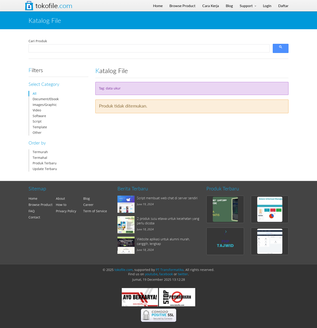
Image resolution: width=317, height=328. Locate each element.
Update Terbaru (45, 169)
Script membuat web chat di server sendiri (167, 198)
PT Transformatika (170, 270)
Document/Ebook (46, 99)
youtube (151, 274)
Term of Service (95, 211)
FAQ (32, 211)
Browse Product (40, 204)
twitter (183, 274)
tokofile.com (123, 270)
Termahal (40, 157)
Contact (34, 217)
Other (37, 132)
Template (40, 127)
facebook (166, 274)
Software (39, 116)
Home (33, 198)
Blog (86, 198)
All (34, 93)
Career (88, 204)
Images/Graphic (45, 104)
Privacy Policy (66, 211)
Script (37, 121)
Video (37, 110)
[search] (148, 48)
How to (61, 204)
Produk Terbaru (45, 163)
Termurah (40, 152)
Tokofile (53, 6)
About (60, 198)
